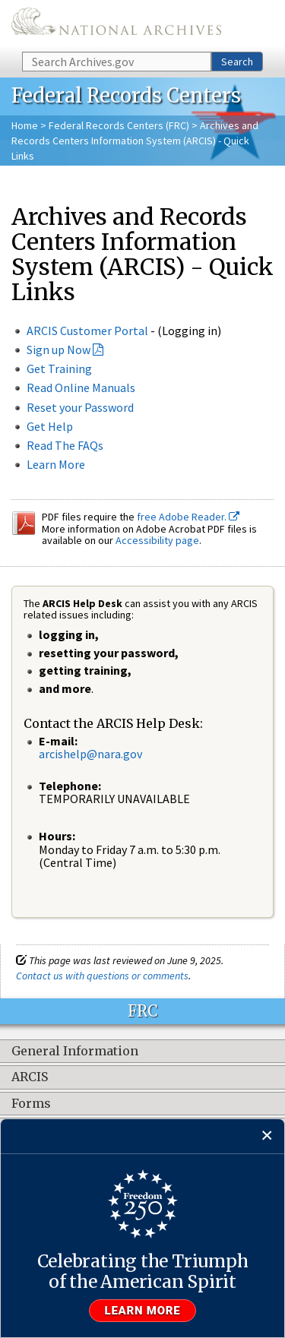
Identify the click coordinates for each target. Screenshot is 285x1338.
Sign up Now (58, 349)
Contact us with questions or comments (102, 975)
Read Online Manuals (81, 387)
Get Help (50, 426)
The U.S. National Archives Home (116, 25)
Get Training (59, 368)
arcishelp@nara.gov (90, 753)
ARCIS (29, 1077)
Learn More (56, 464)
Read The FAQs (65, 445)
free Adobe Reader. (188, 516)
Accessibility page (157, 540)
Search (237, 61)
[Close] (267, 1136)
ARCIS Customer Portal (87, 330)
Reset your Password (80, 407)
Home (24, 125)
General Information (74, 1051)
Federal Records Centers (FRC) (119, 125)
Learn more (143, 1310)
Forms (31, 1104)
